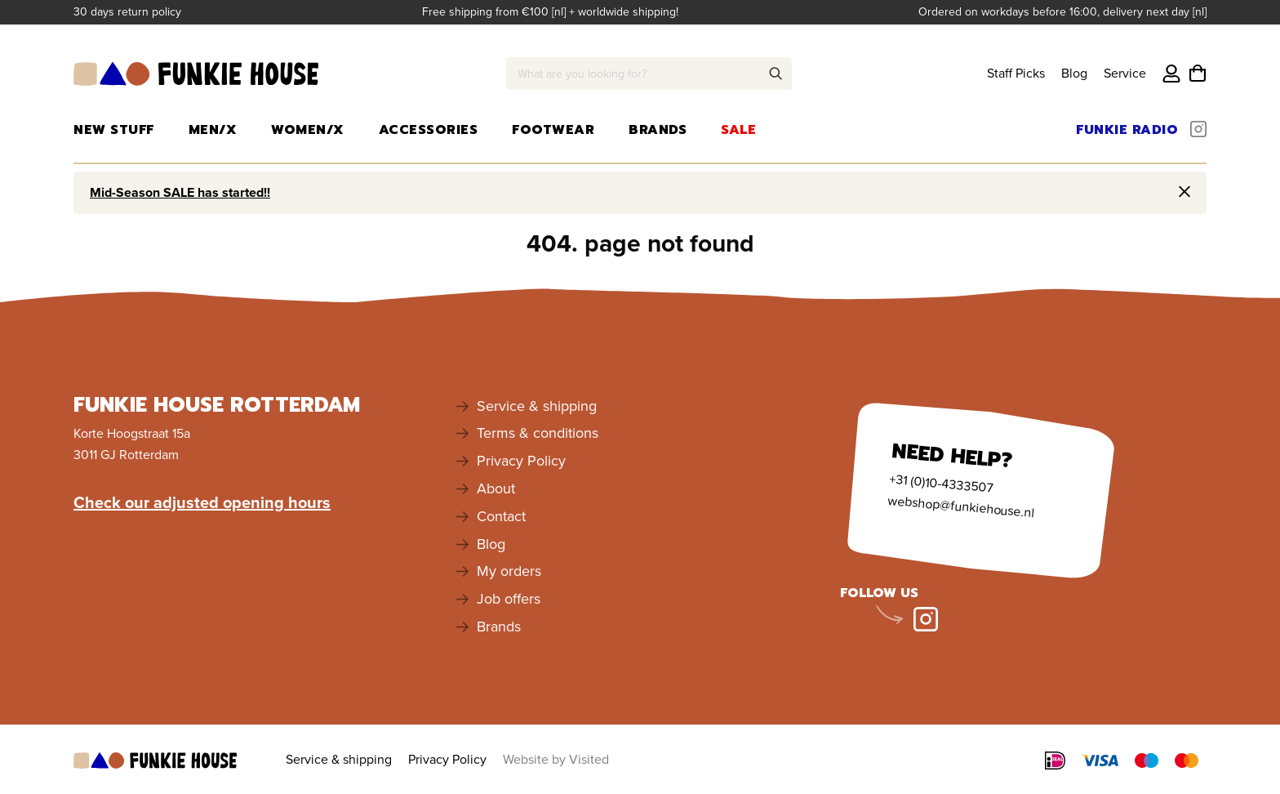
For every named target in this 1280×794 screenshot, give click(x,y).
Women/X (307, 130)
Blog (1074, 73)
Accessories (428, 130)
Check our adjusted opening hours (202, 502)
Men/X (213, 130)
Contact (501, 516)
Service (1125, 73)
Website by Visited (556, 759)
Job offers (508, 598)
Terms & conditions (537, 433)
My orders (509, 571)
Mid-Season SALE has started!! (180, 192)
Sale (738, 130)
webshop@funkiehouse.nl (961, 506)
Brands (658, 130)
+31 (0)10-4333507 (940, 483)
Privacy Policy (521, 460)
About (496, 488)
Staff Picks (1016, 73)
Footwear (553, 130)
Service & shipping (537, 406)
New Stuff (113, 130)
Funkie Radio (1127, 130)
